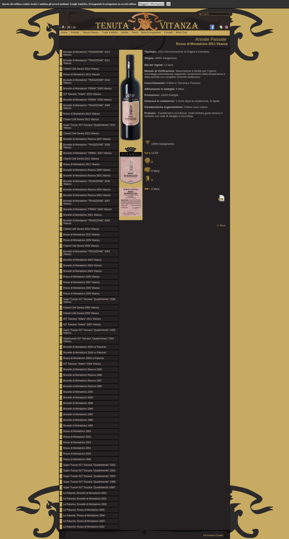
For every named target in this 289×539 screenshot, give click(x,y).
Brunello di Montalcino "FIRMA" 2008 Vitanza (87, 99)
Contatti (168, 32)
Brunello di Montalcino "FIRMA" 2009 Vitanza (87, 88)
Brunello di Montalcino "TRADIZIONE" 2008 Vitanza (86, 146)
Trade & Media (110, 32)
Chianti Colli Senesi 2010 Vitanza (81, 229)
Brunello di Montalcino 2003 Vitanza (82, 271)
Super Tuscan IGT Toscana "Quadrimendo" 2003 (89, 465)
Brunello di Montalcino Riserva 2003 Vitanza (86, 195)
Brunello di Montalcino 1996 (78, 420)
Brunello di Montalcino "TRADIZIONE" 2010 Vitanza (86, 81)
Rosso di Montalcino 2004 (77, 431)
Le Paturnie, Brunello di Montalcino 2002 (85, 493)
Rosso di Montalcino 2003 (77, 436)
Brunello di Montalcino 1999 (78, 403)
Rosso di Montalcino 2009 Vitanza (81, 240)
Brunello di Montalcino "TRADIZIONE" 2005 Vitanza (86, 222)
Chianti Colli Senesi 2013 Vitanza (81, 133)
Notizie (124, 32)
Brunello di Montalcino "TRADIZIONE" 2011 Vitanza (86, 62)
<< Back (221, 225)
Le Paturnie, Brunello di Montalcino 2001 (85, 498)
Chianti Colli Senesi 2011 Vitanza (81, 158)
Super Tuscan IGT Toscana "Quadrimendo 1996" (89, 487)
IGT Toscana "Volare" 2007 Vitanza (82, 324)
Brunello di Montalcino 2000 (78, 397)
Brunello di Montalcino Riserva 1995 (82, 386)
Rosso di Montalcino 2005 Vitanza (81, 288)
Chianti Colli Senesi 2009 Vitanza (81, 245)
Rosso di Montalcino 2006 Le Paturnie (83, 358)
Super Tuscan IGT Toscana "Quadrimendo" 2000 (89, 476)
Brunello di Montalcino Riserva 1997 (82, 380)
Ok (168, 3)
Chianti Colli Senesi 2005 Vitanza (81, 313)
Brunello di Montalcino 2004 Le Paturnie (84, 352)
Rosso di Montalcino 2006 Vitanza (81, 293)
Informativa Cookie (213, 535)
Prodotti (75, 32)
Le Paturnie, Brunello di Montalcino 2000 (85, 504)
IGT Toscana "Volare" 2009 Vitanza (82, 363)
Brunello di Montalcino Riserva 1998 (82, 375)
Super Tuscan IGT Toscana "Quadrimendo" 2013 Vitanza (89, 126)
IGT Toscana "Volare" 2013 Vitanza (82, 94)
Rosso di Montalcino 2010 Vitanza (81, 234)
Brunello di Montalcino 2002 (78, 392)
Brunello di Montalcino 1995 (78, 425)
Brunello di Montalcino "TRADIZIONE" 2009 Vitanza (86, 107)
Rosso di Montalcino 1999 (77, 459)
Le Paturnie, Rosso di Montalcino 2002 (84, 526)
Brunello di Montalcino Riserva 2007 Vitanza (86, 139)
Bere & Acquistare (151, 32)
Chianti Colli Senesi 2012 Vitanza (81, 119)
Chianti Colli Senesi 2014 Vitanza (81, 68)
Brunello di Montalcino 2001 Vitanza (82, 215)
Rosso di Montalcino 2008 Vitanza (81, 276)
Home (64, 32)
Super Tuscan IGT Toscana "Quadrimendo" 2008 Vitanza (89, 300)
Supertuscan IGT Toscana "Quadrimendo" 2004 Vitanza (88, 340)
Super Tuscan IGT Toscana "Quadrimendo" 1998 (89, 481)
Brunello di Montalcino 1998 (78, 408)
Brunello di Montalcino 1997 (78, 414)
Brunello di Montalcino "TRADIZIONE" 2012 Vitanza (86, 53)
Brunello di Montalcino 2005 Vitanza (82, 259)
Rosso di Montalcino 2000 (77, 453)
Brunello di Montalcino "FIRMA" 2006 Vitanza (87, 209)
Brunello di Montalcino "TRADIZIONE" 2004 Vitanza (86, 253)
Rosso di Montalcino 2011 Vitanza (81, 164)
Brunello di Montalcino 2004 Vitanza (82, 265)
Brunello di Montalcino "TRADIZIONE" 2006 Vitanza (86, 182)
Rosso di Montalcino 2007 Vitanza (81, 282)
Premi (135, 32)
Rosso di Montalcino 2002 (77, 442)
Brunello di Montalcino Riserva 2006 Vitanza (86, 170)
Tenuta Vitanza (90, 32)
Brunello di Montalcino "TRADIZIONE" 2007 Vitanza (86, 202)
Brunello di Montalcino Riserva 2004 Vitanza (86, 189)
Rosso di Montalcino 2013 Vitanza (81, 74)
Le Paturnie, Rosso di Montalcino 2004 (84, 515)
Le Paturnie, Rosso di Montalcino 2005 (84, 509)
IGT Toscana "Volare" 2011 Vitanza (82, 318)
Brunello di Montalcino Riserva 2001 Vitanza (86, 175)
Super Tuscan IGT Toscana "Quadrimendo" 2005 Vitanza (89, 331)
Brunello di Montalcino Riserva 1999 (82, 369)
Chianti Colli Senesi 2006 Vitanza (81, 307)
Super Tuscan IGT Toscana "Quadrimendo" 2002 (89, 470)
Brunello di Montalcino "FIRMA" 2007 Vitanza (87, 153)
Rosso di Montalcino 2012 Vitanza (81, 113)
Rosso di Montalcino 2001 (77, 448)
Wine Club (181, 32)
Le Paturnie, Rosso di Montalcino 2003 (84, 521)
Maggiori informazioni (151, 3)
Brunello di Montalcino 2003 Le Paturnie (84, 347)
